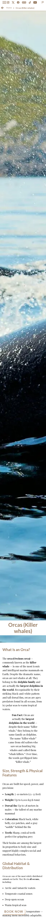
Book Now (13, 911)
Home (9, 7)
